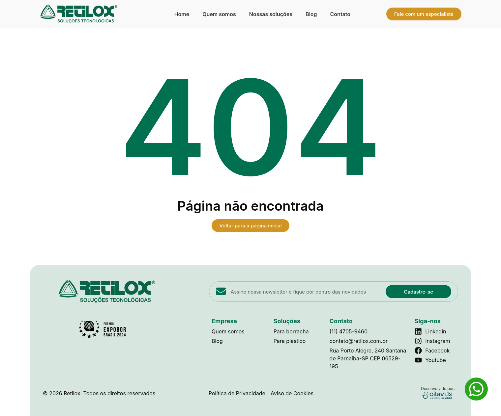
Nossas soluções (270, 14)
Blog (311, 14)
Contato (340, 14)
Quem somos (219, 14)
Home (182, 14)
